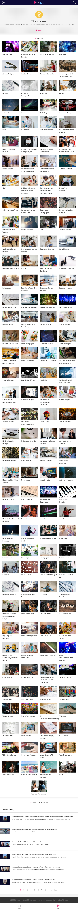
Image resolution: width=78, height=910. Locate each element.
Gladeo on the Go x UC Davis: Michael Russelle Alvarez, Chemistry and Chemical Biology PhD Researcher (42, 816)
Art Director (63, 93)
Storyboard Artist (27, 677)
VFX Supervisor (64, 735)
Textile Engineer (64, 699)
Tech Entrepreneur (27, 699)
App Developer (26, 74)
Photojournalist (64, 558)
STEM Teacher (7, 677)
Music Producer (26, 519)
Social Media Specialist (29, 636)
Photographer (44, 558)
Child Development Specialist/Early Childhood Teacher (46, 190)
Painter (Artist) (63, 538)
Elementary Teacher (65, 288)
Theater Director (7, 716)
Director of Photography (10, 268)
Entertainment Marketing (29, 307)
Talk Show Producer (65, 677)
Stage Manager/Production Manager (66, 657)
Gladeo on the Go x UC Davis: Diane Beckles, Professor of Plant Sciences (33, 879)
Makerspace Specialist (28, 441)
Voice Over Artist (8, 774)
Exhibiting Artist (7, 324)
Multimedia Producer (66, 480)
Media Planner (26, 460)
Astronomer (25, 113)
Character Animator (65, 168)
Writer (61, 774)
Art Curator (43, 93)
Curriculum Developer (47, 249)
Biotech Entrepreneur (47, 130)
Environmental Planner (47, 307)
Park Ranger (25, 558)
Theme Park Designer (28, 716)
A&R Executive (7, 54)
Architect (5, 93)
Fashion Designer (65, 324)
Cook (41, 229)
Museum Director (8, 499)
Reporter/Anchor (45, 614)
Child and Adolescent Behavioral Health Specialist (28, 190)
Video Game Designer (9, 755)
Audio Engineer (45, 113)
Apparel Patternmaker (47, 74)
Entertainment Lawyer (9, 307)
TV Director (62, 716)
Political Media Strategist (48, 575)
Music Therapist (64, 519)
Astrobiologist (7, 113)
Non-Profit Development (48, 538)
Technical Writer (45, 699)
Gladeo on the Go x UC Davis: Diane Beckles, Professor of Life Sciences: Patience (36, 867)
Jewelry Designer (8, 421)
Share (39, 30)
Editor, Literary (7, 288)
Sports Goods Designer (48, 655)
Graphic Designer (8, 380)
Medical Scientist (45, 460)
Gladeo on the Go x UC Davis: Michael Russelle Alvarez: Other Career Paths (34, 854)
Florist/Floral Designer (10, 344)
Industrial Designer (27, 399)
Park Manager (7, 558)
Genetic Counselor (27, 361)
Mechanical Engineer (9, 460)
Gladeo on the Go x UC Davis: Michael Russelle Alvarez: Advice (30, 841)
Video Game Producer (28, 755)
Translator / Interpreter (38, 794)
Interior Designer (64, 399)
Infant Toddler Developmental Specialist (45, 402)
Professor (43, 594)
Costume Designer (65, 229)
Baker (4, 130)
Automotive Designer (66, 113)
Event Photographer (65, 307)
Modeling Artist (45, 480)
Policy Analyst (26, 575)
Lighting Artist (44, 421)
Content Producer (27, 229)
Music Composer (27, 499)
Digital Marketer (64, 249)
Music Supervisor (46, 519)
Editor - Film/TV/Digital (66, 268)
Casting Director (7, 168)
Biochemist (25, 130)
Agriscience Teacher (47, 54)
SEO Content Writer (65, 614)
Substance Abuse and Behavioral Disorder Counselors (47, 679)
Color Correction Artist (10, 210)
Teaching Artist (7, 699)
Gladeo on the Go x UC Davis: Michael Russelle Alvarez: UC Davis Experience (34, 829)
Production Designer (9, 594)
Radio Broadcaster (27, 614)
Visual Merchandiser (66, 755)
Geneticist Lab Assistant (48, 361)
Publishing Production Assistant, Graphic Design (9, 616)
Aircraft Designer (8, 74)
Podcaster (5, 575)
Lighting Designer (65, 421)
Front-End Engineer (46, 344)
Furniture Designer (65, 344)
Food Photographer (27, 344)
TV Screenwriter (7, 735)
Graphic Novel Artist (28, 380)
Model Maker (25, 480)
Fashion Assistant (46, 324)
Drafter (23, 268)
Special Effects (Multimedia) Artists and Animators (10, 657)
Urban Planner (26, 735)
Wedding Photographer (29, 774)
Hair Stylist (43, 380)
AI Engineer (62, 54)
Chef (3, 188)
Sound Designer (45, 636)
